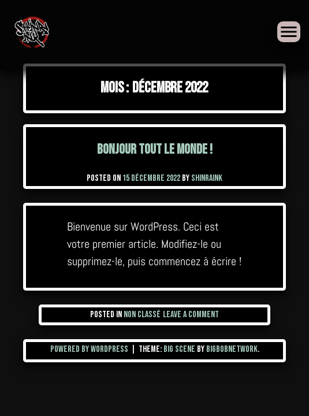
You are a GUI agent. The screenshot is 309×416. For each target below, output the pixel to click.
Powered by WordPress (90, 349)
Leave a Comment (191, 314)
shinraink (206, 178)
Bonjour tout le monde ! (155, 149)
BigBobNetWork (232, 349)
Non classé (142, 314)
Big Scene (179, 349)
